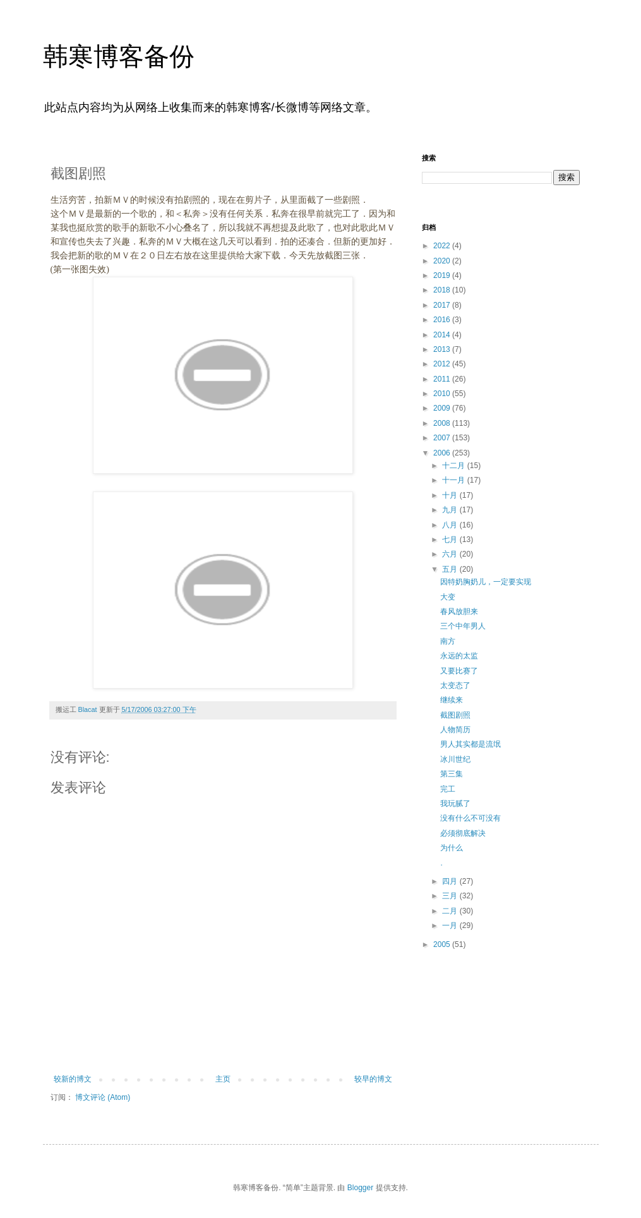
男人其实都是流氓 (470, 744)
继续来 (451, 700)
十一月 (454, 480)
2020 (442, 260)
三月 (450, 895)
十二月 (454, 465)
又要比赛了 (459, 670)
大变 (447, 597)
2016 (442, 319)
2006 (442, 453)
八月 (450, 525)
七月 (450, 539)
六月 (450, 554)
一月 (450, 925)
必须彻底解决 (463, 833)
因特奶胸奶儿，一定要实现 (485, 581)
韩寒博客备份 (119, 56)
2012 (442, 363)
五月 (450, 569)
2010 (442, 393)
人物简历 (455, 729)
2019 (442, 275)
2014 (442, 334)
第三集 (451, 773)
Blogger (360, 1187)
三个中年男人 (463, 626)
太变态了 (455, 685)
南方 (447, 641)
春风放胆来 (459, 611)
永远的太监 (459, 655)
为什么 (451, 847)
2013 (442, 349)
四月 (450, 881)
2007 (442, 437)
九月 (450, 509)
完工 (447, 789)
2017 (442, 305)
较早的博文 (373, 1079)
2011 (442, 379)
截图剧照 (455, 715)
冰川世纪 (455, 759)
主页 (223, 1079)
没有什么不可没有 (470, 818)
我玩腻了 (455, 803)
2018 (442, 290)
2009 (442, 408)
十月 (450, 495)
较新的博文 (73, 1079)
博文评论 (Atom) (102, 1097)
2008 (442, 423)
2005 (442, 944)
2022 (442, 245)
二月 (450, 911)
